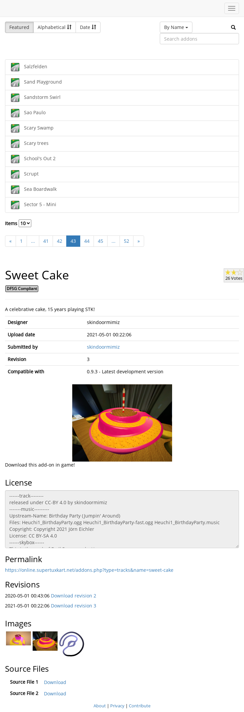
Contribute (139, 706)
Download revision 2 (73, 595)
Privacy (117, 706)
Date (88, 27)
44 (87, 241)
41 (46, 241)
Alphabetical (55, 27)
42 (59, 241)
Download (55, 682)
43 (73, 241)
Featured (19, 27)
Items (18, 223)
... (33, 241)
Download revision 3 (73, 605)
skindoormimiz (103, 347)
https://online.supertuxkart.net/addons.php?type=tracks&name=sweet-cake (89, 570)
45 (100, 241)
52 (126, 241)
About (100, 706)
